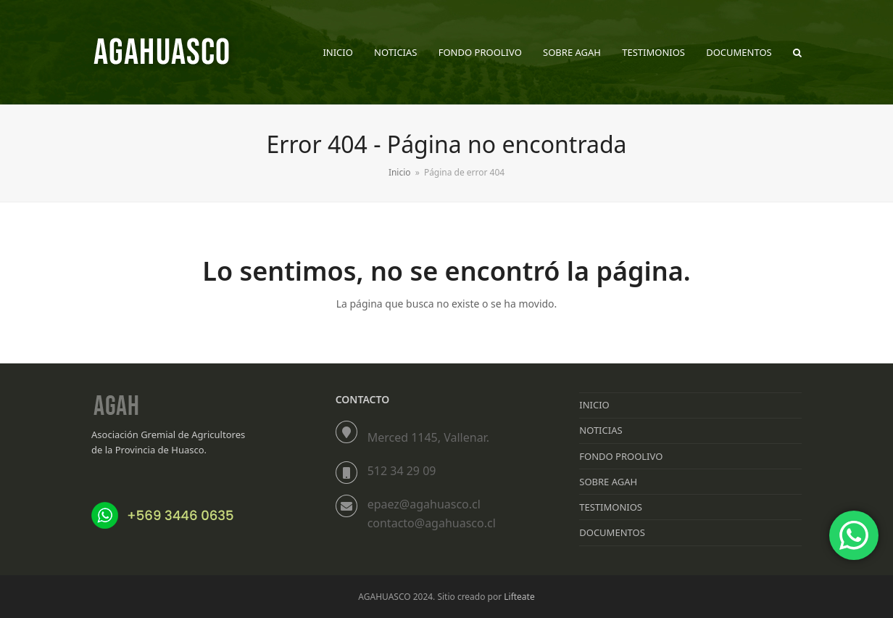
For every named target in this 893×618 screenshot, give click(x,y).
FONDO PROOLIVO (621, 456)
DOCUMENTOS (612, 532)
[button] (797, 52)
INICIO (594, 404)
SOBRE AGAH (608, 481)
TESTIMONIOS (610, 507)
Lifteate (519, 596)
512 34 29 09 (401, 471)
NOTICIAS (600, 430)
